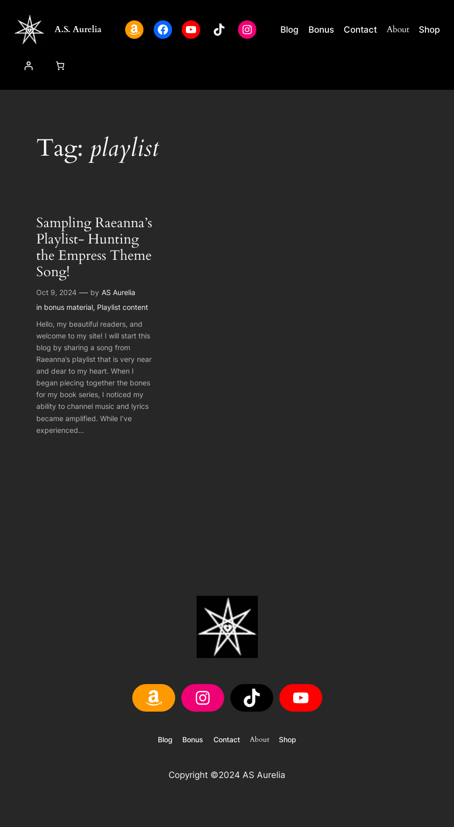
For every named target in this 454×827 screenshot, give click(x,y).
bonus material (68, 307)
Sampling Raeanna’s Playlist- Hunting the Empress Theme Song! (94, 248)
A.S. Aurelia (78, 29)
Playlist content (122, 307)
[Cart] (59, 66)
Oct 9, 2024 (56, 292)
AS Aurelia (118, 292)
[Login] (28, 66)
